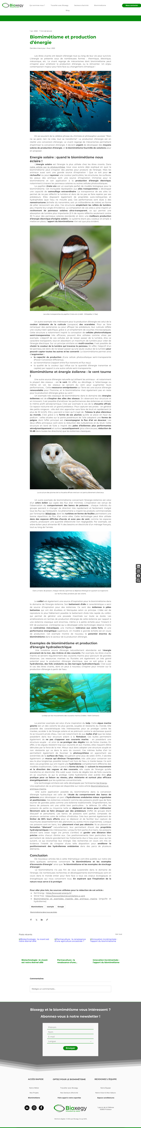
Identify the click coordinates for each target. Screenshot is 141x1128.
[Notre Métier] (34, 1088)
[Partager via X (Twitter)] (36, 920)
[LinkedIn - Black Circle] (26, 1107)
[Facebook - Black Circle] (41, 1107)
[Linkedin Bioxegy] (138, 566)
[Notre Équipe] (106, 1088)
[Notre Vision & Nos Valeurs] (105, 1093)
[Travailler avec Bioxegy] (69, 1088)
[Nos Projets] (34, 1093)
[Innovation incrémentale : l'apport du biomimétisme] (106, 947)
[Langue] (70, 1041)
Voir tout (118, 934)
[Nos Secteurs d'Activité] (69, 1093)
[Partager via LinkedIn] (42, 920)
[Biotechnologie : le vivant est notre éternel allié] (35, 947)
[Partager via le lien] (47, 920)
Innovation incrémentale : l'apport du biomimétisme (106, 961)
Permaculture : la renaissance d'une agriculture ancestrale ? (69, 961)
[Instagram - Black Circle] (34, 1107)
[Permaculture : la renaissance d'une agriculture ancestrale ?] (71, 947)
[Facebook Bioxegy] (138, 575)
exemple (50, 907)
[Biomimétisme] (34, 1098)
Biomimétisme (37, 907)
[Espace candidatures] (105, 1098)
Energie (61, 907)
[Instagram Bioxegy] (138, 571)
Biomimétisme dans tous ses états (43, 912)
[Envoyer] (70, 1048)
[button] (59, 1119)
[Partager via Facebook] (31, 920)
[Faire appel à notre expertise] (69, 1098)
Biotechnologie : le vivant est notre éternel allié (35, 961)
